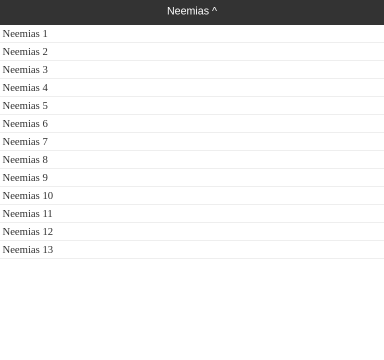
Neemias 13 (27, 250)
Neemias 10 (27, 196)
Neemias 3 (25, 70)
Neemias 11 (27, 214)
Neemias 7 (25, 142)
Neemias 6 (25, 124)
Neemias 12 (27, 232)
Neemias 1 (25, 34)
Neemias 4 (25, 88)
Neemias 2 (25, 52)
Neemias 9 (25, 178)
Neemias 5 (25, 106)
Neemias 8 (25, 160)
